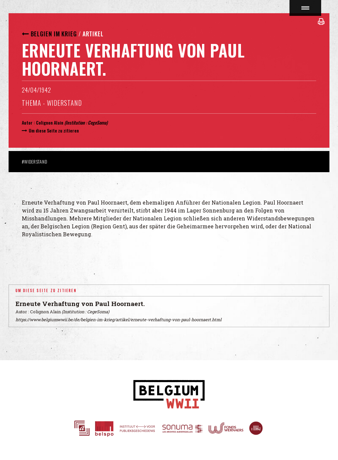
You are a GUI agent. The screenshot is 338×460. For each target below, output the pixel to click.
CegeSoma (97, 122)
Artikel (93, 33)
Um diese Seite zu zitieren (54, 130)
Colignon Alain (49, 122)
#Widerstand (35, 161)
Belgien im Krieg (54, 33)
